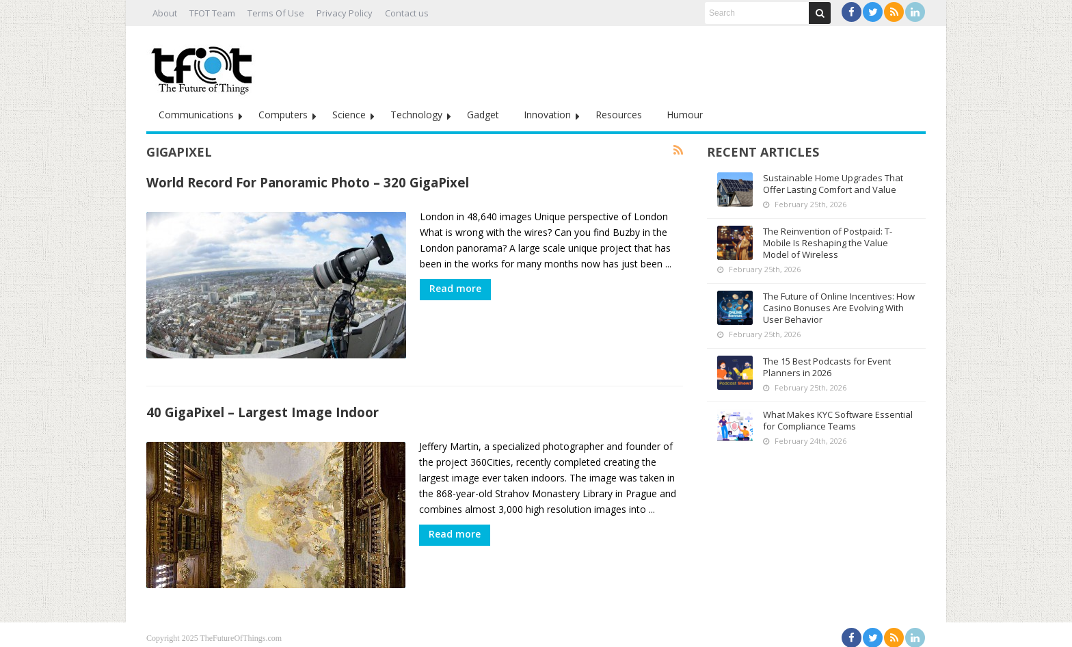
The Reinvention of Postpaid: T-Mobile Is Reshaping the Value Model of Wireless (827, 243)
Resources (618, 114)
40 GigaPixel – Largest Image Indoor (262, 408)
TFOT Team (212, 13)
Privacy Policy (345, 13)
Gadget (483, 114)
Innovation (547, 114)
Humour (685, 114)
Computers (283, 114)
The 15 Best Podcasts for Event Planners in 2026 (827, 367)
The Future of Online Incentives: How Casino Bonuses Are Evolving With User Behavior (839, 308)
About (164, 13)
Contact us (407, 13)
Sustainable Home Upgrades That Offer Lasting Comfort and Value (833, 184)
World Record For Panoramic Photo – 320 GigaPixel (307, 182)
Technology (416, 114)
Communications (196, 114)
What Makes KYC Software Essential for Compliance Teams (838, 420)
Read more (455, 288)
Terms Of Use (275, 13)
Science (349, 114)
